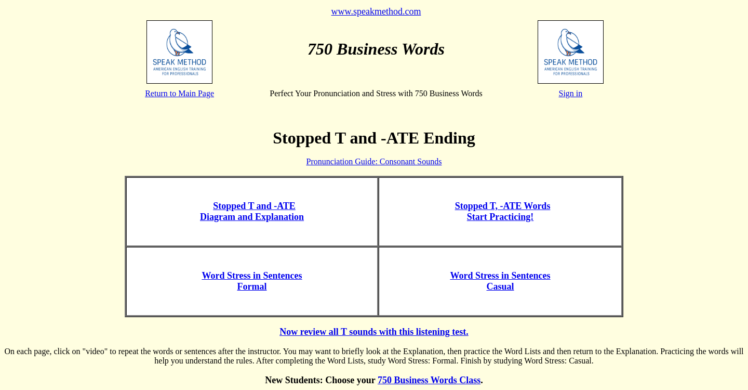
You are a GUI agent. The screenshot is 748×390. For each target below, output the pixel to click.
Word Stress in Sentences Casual (500, 281)
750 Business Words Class (429, 380)
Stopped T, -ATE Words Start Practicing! (503, 211)
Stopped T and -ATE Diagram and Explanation (252, 211)
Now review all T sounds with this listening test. (374, 332)
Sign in (571, 93)
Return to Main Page (179, 93)
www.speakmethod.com (376, 11)
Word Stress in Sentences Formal (252, 281)
